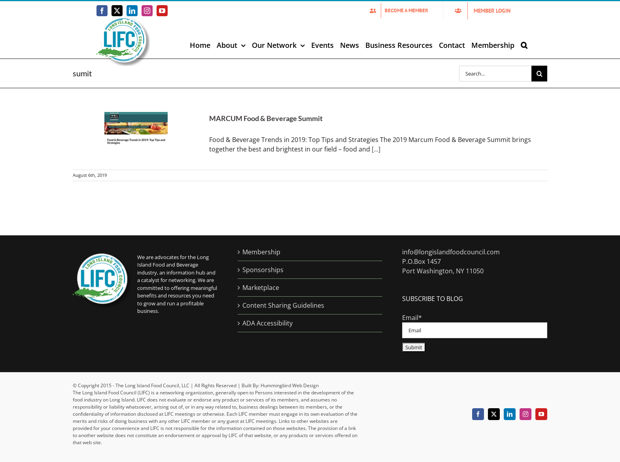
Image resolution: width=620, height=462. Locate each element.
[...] (376, 149)
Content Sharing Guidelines (283, 305)
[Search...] (495, 73)
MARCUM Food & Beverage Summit (266, 118)
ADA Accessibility (267, 323)
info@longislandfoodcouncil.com (451, 252)
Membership (261, 252)
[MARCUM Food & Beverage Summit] (136, 129)
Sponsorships (263, 269)
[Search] (539, 73)
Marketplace (260, 287)
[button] (524, 45)
